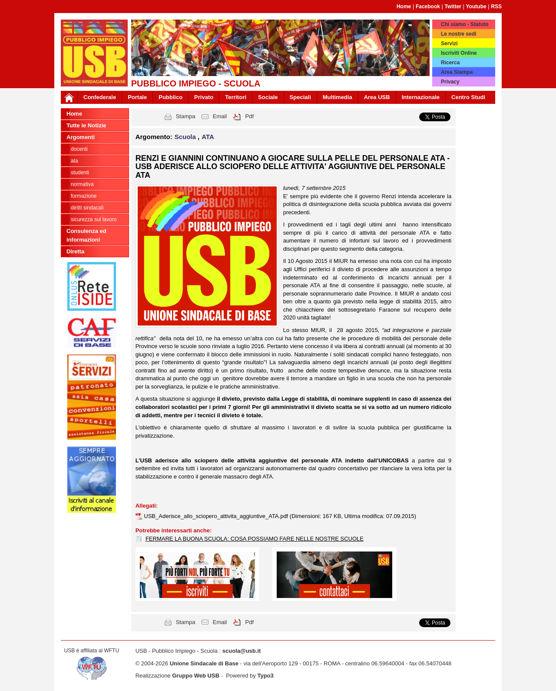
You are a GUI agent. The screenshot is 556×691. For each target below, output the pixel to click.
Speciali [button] (300, 97)
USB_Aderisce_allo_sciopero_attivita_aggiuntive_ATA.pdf (217, 516)
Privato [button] (203, 97)
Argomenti (80, 137)
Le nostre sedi (458, 34)
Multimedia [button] (337, 97)
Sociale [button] (268, 97)
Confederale (99, 97)
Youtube (476, 6)
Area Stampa (457, 72)
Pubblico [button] (170, 97)
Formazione (83, 196)
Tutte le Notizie (86, 125)
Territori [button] (235, 97)
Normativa (82, 184)
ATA (74, 161)
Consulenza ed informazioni (86, 235)
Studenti (80, 172)
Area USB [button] (377, 97)
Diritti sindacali (87, 208)
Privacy (450, 82)
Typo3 (265, 675)
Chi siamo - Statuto (464, 24)
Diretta (75, 251)
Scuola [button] (186, 136)
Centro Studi (468, 97)
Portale (137, 97)
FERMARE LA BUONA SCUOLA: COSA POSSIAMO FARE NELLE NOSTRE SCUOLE (255, 538)
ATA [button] (208, 136)
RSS (496, 6)
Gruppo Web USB (195, 675)
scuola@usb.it (241, 651)
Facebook (428, 6)
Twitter (453, 6)
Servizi (449, 43)
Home (404, 6)
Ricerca (450, 63)
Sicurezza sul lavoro (93, 219)
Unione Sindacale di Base (204, 663)
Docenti (79, 149)
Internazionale (421, 97)
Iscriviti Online (459, 53)
